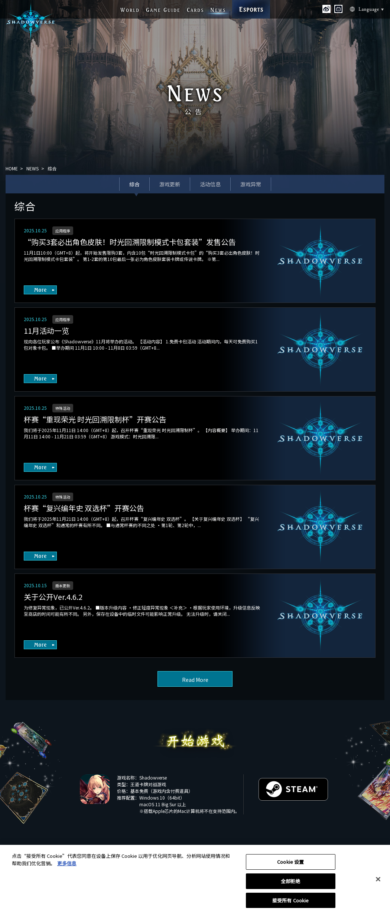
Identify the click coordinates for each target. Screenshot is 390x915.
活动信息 (210, 184)
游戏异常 (250, 184)
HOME (12, 168)
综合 (134, 184)
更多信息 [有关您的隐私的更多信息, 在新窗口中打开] (67, 865)
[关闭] (378, 881)
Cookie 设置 (290, 863)
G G (163, 9)
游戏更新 (169, 184)
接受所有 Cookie (290, 902)
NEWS (32, 168)
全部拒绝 (290, 882)
